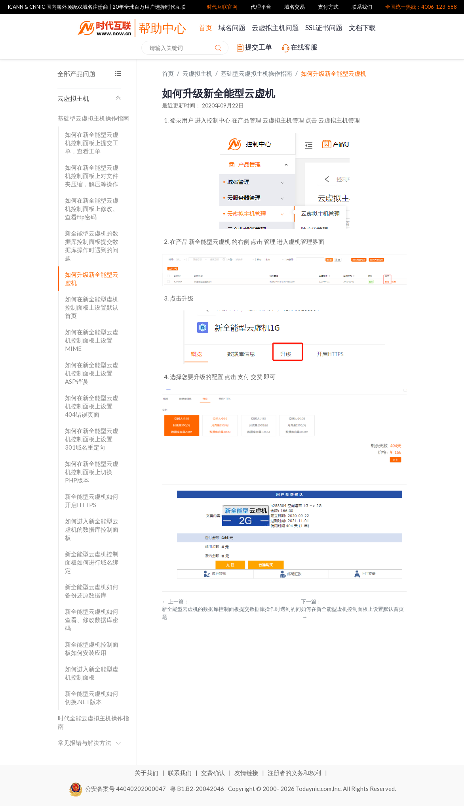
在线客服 (299, 48)
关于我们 (147, 772)
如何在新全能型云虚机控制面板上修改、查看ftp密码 (91, 208)
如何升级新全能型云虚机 (91, 278)
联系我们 (362, 7)
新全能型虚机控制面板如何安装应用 (91, 648)
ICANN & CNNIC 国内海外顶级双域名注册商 (58, 7)
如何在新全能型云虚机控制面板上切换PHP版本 (91, 472)
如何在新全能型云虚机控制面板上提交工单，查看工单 (91, 143)
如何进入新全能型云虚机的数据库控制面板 (91, 529)
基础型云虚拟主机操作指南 (93, 118)
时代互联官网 (222, 7)
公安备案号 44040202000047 (117, 788)
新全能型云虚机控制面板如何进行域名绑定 (91, 562)
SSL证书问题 (323, 27)
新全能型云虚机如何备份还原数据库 (91, 591)
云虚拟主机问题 (275, 27)
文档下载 (362, 27)
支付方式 (328, 7)
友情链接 (246, 772)
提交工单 (253, 48)
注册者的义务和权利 (295, 772)
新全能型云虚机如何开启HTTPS (91, 500)
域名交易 (294, 7)
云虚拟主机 (89, 98)
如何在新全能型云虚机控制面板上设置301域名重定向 (91, 439)
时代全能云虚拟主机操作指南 (93, 722)
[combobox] (184, 48)
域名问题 (232, 27)
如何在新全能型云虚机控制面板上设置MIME (91, 340)
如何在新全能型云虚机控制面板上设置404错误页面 (91, 406)
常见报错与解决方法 (89, 742)
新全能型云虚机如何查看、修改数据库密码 (91, 620)
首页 (205, 27)
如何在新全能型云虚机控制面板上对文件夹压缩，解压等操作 (91, 176)
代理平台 (261, 7)
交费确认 (213, 772)
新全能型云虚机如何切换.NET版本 (91, 697)
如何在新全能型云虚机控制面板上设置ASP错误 (91, 373)
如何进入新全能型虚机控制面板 (91, 673)
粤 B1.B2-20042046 (197, 788)
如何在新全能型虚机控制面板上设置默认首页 (91, 307)
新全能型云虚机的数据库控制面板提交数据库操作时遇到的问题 (91, 246)
